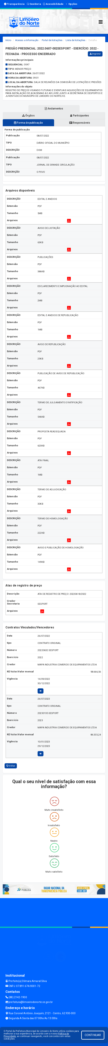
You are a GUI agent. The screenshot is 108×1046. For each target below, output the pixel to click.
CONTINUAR (93, 1035)
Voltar (10, 766)
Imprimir (95, 54)
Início (8, 40)
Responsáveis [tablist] (79, 122)
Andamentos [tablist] (54, 108)
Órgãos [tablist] (28, 115)
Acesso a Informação (27, 40)
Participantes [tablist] (79, 115)
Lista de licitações (75, 40)
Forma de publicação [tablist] (28, 122)
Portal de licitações (52, 40)
